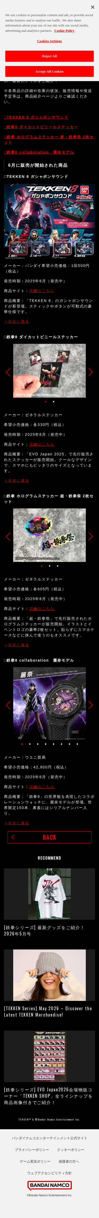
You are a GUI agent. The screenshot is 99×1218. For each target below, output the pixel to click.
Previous (10, 372)
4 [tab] (45, 744)
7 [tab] (69, 744)
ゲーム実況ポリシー (35, 1161)
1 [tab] (45, 401)
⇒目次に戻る (16, 321)
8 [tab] (77, 744)
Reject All (49, 54)
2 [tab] (53, 401)
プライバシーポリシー (32, 1150)
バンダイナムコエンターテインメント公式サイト (49, 1138)
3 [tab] (57, 566)
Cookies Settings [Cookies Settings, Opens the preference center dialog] (49, 39)
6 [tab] (61, 744)
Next (89, 372)
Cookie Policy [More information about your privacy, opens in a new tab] (64, 28)
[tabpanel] (49, 370)
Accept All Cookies (49, 69)
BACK (49, 837)
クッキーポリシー (70, 1150)
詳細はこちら (42, 291)
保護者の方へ (69, 1161)
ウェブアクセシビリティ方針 (49, 1173)
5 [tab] (53, 744)
